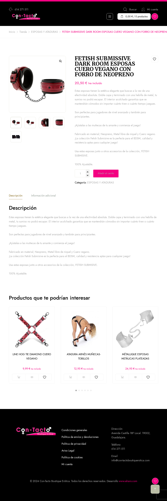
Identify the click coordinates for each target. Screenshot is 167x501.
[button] (60, 61)
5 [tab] (88, 390)
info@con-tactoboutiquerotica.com (130, 460)
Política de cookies (72, 457)
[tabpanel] (32, 345)
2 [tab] (79, 390)
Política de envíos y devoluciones (80, 437)
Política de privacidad (74, 444)
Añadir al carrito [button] (18, 377)
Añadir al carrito (106, 173)
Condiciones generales (74, 430)
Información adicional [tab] (43, 196)
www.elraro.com (128, 481)
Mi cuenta (67, 464)
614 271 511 (118, 449)
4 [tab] (85, 390)
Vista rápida (31, 377)
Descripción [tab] (15, 196)
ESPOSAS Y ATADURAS (100, 182)
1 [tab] (76, 390)
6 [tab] (91, 390)
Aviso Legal (68, 451)
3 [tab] (82, 390)
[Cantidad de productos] (82, 174)
